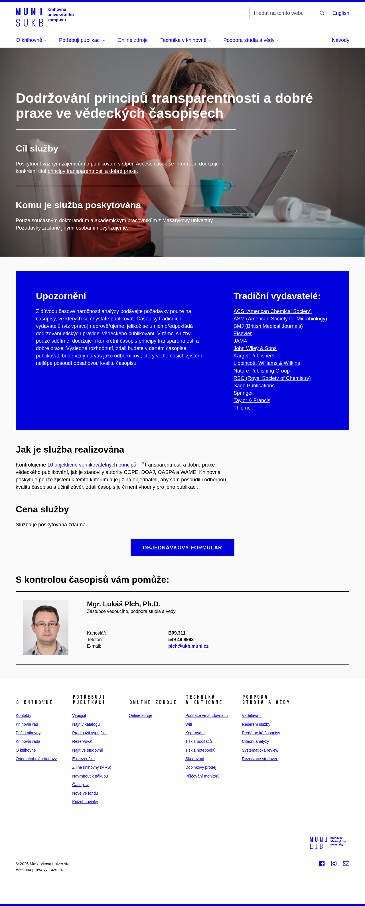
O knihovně (26, 750)
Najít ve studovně (87, 750)
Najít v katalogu (86, 724)
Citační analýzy (255, 741)
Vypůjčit (79, 715)
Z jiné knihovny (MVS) (91, 767)
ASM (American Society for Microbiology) (280, 319)
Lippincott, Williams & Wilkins (267, 363)
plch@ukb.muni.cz (188, 646)
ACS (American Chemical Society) (273, 311)
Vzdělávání (251, 715)
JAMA (240, 341)
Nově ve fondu (85, 793)
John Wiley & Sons (255, 348)
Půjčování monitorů (202, 776)
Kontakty (23, 715)
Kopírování (195, 733)
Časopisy (80, 784)
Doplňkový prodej (200, 767)
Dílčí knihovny (28, 733)
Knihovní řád (27, 724)
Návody (340, 40)
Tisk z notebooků (200, 750)
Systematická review (260, 750)
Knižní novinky (85, 801)
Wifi (188, 724)
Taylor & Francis (252, 400)
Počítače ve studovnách (206, 715)
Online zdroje (132, 40)
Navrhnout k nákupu (90, 776)
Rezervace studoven (260, 758)
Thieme (242, 408)
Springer (243, 393)
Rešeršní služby (256, 724)
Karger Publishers (254, 356)
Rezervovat (82, 741)
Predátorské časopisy (261, 733)
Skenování (194, 758)
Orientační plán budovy (36, 758)
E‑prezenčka (83, 758)
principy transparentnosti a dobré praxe (92, 171)
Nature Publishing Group (262, 371)
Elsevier (243, 333)
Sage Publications (254, 385)
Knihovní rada (28, 741)
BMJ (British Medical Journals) (268, 326)
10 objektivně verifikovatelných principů (91, 465)
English (340, 13)
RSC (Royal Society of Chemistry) (272, 378)
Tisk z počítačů (198, 741)
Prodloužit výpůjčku (89, 733)
